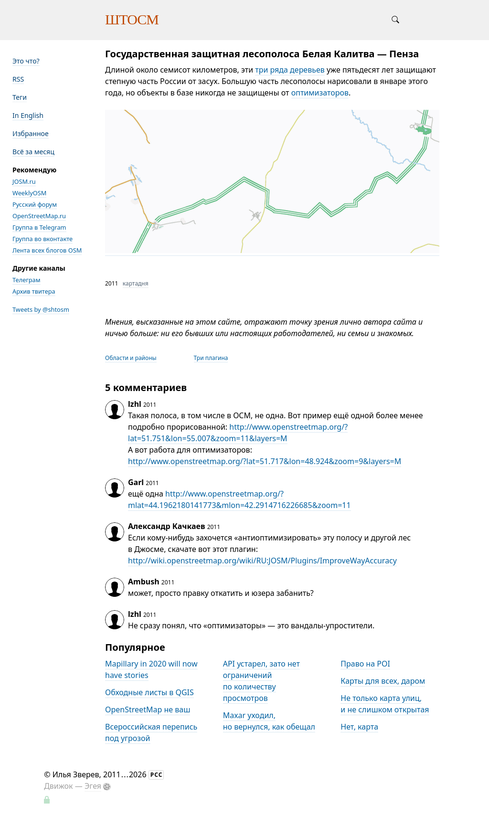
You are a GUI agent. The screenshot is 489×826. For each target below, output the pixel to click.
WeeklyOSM (29, 193)
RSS (18, 79)
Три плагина (211, 358)
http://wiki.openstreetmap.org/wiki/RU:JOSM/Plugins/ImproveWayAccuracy (262, 560)
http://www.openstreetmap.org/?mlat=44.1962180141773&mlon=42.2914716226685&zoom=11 (239, 499)
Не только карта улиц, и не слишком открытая (384, 704)
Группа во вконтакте (42, 238)
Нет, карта (359, 726)
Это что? (26, 60)
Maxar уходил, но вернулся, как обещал (269, 721)
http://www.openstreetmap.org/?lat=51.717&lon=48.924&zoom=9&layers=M (264, 461)
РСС (156, 775)
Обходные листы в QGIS (149, 692)
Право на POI (365, 663)
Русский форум (34, 204)
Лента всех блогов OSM (47, 250)
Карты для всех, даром (382, 681)
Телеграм (26, 279)
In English (27, 115)
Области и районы (131, 358)
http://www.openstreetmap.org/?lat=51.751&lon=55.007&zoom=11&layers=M (238, 433)
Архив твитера (33, 291)
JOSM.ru (24, 181)
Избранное (30, 133)
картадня (136, 283)
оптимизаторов (320, 92)
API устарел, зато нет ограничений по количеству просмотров (261, 680)
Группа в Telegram (39, 227)
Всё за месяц (33, 151)
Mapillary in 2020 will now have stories (151, 669)
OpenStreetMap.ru (39, 216)
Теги (19, 97)
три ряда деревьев (290, 69)
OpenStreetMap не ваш (147, 709)
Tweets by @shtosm (40, 309)
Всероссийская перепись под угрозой (151, 732)
